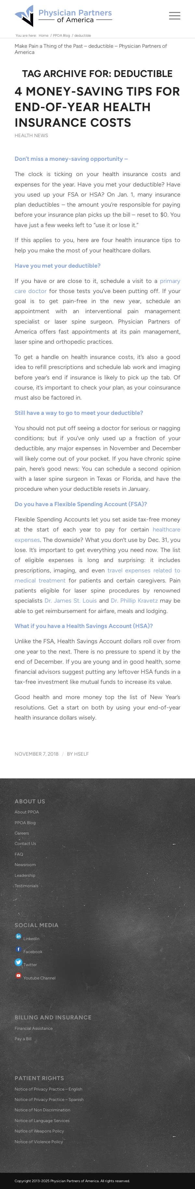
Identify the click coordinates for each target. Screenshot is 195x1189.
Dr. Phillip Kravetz (135, 600)
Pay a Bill (23, 1038)
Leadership (25, 875)
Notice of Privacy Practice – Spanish (49, 1099)
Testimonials (26, 885)
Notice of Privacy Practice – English (48, 1089)
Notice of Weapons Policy (39, 1131)
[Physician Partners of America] (81, 16)
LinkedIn (27, 936)
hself (81, 754)
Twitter (26, 962)
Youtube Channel (35, 976)
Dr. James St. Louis (71, 600)
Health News (31, 135)
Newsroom (25, 864)
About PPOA (27, 812)
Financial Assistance (34, 1028)
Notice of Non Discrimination (42, 1109)
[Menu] (171, 16)
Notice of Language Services (42, 1120)
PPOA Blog (25, 822)
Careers (22, 833)
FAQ (19, 854)
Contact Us (25, 843)
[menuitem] (171, 16)
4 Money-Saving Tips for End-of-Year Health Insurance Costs (97, 107)
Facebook (28, 949)
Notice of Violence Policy (39, 1141)
